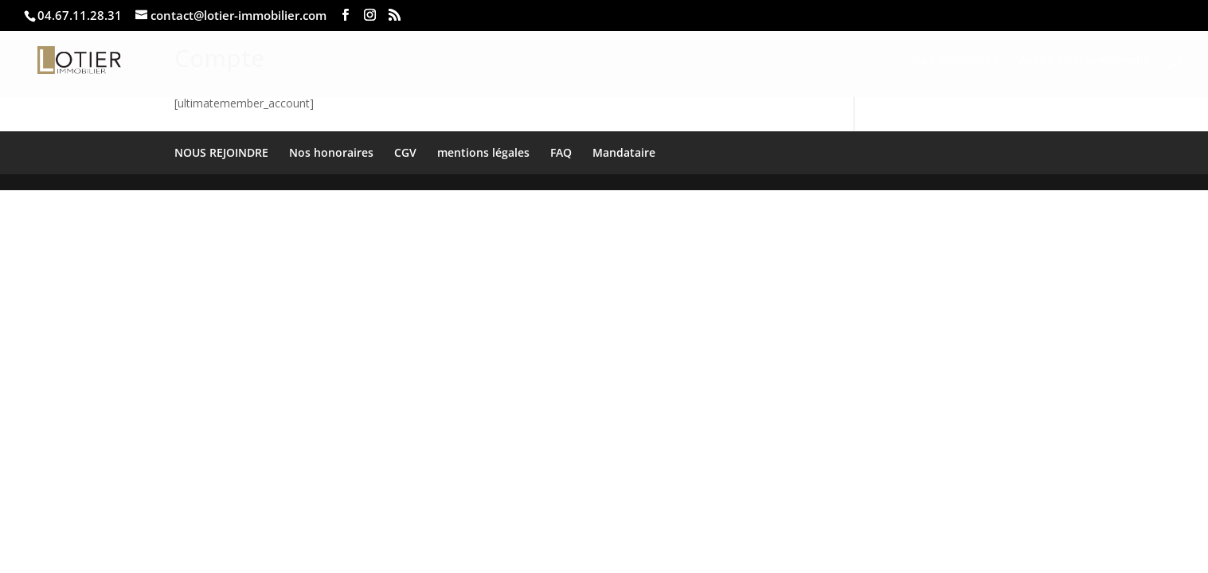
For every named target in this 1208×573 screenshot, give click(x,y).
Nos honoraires (331, 152)
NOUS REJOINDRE (221, 152)
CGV (405, 152)
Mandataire (623, 152)
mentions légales (483, 152)
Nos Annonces (955, 61)
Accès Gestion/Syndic (1085, 61)
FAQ (561, 152)
